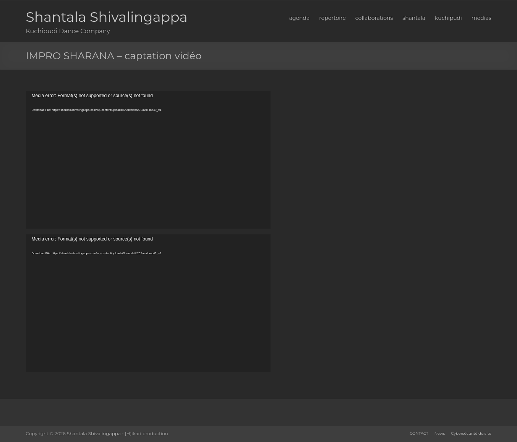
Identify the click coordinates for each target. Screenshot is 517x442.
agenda (299, 18)
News (439, 433)
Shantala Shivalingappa (107, 16)
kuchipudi (448, 18)
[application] (148, 160)
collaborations (374, 18)
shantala (413, 18)
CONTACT (419, 433)
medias (481, 18)
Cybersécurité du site (471, 433)
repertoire (332, 18)
